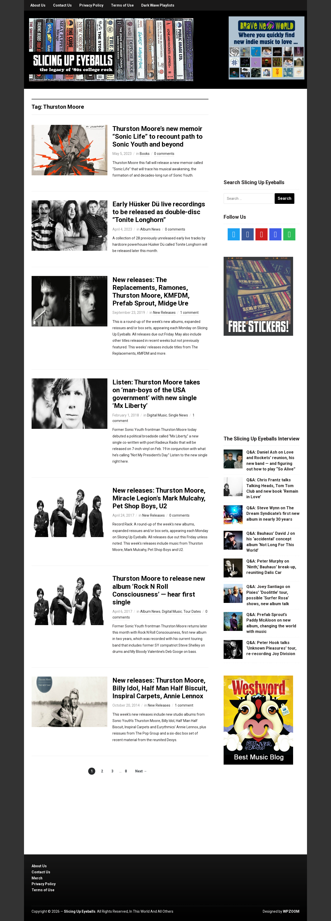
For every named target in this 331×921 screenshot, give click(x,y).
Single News (178, 415)
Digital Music (157, 415)
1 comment (189, 313)
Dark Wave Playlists (157, 5)
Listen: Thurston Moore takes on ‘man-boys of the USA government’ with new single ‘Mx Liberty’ (156, 394)
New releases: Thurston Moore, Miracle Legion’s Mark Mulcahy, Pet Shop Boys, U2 (158, 498)
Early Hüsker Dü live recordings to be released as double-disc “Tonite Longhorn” (158, 212)
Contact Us (62, 5)
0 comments (164, 154)
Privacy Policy (91, 5)
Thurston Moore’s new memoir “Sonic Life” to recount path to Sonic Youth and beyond (157, 136)
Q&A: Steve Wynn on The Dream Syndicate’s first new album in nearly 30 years (272, 514)
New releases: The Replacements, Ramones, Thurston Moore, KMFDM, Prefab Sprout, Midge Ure (151, 291)
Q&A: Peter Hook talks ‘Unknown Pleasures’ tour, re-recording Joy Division (271, 648)
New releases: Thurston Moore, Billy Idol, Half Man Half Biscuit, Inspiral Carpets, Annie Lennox (159, 688)
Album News (150, 229)
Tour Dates (192, 611)
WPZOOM (291, 911)
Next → (141, 771)
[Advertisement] (261, 127)
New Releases (164, 313)
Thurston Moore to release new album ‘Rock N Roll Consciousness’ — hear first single (158, 590)
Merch (37, 878)
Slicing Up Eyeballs (80, 911)
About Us (37, 5)
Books (145, 154)
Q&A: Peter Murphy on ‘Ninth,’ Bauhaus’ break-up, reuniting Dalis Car (271, 567)
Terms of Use (122, 5)
